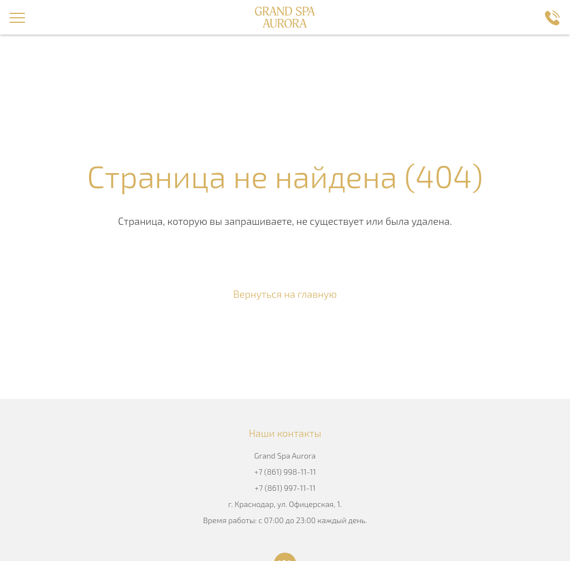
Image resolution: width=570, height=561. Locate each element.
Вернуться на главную (285, 294)
